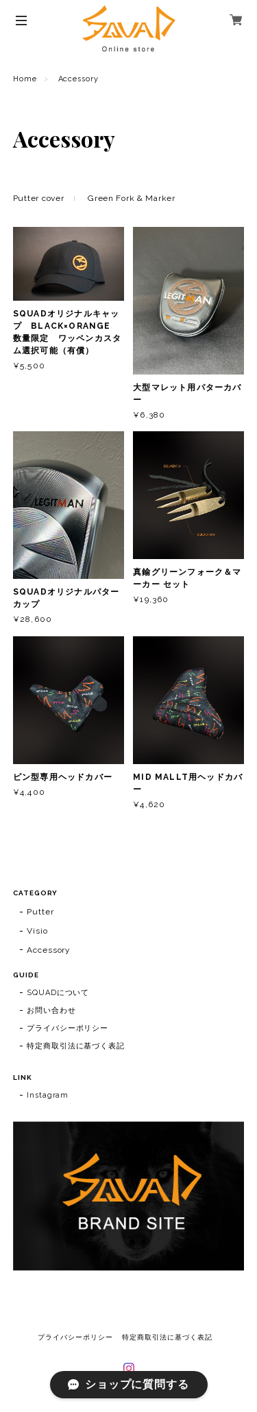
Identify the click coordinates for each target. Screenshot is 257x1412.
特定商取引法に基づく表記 (76, 1046)
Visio (37, 931)
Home (25, 78)
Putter (40, 912)
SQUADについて (58, 992)
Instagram (48, 1095)
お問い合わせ (51, 1010)
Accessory (49, 950)
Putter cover (38, 198)
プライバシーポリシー (68, 1028)
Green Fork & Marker (131, 198)
